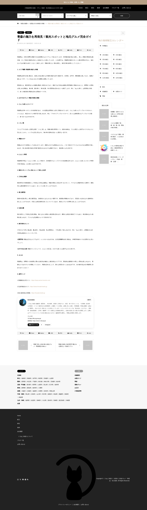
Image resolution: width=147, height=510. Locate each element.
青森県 (28, 32)
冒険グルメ (78, 384)
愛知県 (29, 388)
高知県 (55, 394)
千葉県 (35, 381)
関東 (18, 381)
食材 (98, 8)
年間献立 (105, 46)
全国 (18, 403)
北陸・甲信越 (21, 384)
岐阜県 (35, 388)
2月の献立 (119, 55)
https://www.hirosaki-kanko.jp (38, 286)
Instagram (47, 324)
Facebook (22, 479)
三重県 (40, 388)
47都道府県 (78, 391)
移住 (92, 8)
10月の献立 (119, 73)
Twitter (20, 479)
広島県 (33, 394)
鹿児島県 (61, 400)
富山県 (46, 384)
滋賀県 (35, 391)
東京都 (40, 381)
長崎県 (39, 400)
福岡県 (27, 400)
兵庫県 (40, 391)
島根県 (21, 397)
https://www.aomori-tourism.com (41, 280)
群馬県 (24, 381)
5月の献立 (105, 64)
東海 (18, 388)
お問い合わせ (126, 8)
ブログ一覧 (115, 8)
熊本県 (50, 400)
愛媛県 (61, 394)
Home (81, 8)
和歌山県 (52, 391)
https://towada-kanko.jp (38, 293)
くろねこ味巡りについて (25, 436)
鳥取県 (67, 394)
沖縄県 (68, 400)
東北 (21, 32)
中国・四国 (20, 394)
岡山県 (27, 394)
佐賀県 (33, 400)
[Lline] (50, 50)
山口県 (39, 394)
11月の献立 (105, 78)
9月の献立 (105, 73)
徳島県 (50, 394)
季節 (103, 96)
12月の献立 (119, 78)
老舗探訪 (105, 91)
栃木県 (58, 381)
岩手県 (35, 378)
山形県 (51, 378)
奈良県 (46, 391)
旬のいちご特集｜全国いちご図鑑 (73, 2)
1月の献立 (105, 55)
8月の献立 (119, 68)
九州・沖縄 (20, 400)
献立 (86, 8)
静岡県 (24, 388)
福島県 (24, 378)
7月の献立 (105, 68)
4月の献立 (119, 59)
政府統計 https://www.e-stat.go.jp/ (37, 320)
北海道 (19, 375)
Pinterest (25, 479)
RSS (27, 479)
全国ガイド (119, 91)
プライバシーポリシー (64, 504)
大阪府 (24, 391)
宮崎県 (55, 400)
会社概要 (106, 8)
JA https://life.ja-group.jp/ (34, 318)
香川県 (44, 394)
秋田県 (40, 378)
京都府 (29, 391)
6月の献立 (119, 64)
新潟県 (29, 384)
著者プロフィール (33, 324)
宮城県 (46, 378)
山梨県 (40, 384)
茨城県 (53, 381)
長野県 (34, 384)
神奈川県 (46, 381)
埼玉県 (29, 381)
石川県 (51, 384)
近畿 (18, 391)
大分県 (44, 400)
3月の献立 (105, 59)
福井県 (57, 384)
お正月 (77, 388)
